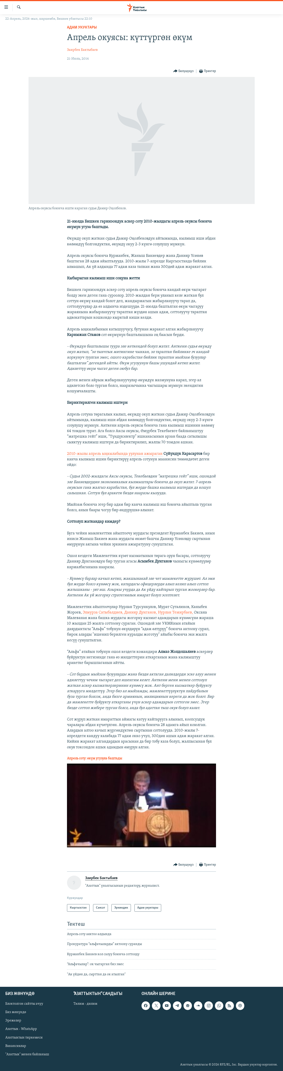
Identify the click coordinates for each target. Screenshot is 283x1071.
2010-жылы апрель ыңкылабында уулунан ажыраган (115, 454)
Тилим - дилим (85, 1004)
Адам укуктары (82, 27)
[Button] (183, 71)
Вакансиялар (15, 1046)
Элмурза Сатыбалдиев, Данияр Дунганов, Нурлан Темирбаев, (138, 612)
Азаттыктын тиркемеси (24, 1037)
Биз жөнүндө (15, 1012)
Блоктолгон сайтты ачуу (24, 1004)
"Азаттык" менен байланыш (27, 1054)
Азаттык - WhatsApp (21, 1029)
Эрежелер (13, 1020)
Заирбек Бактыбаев (82, 50)
